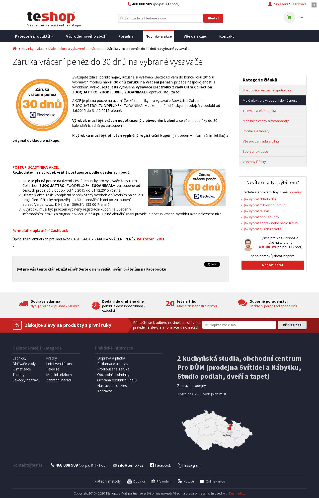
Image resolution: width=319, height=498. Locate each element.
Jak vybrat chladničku (260, 199)
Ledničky (19, 358)
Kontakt (226, 36)
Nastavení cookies (112, 385)
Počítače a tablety (256, 131)
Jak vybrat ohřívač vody (261, 217)
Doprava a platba (111, 358)
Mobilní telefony (59, 374)
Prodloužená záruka (113, 369)
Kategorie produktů (34, 36)
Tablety (18, 374)
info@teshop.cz (128, 465)
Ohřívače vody (24, 363)
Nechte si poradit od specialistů (273, 306)
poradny (295, 192)
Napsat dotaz (273, 265)
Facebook (160, 465)
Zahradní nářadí (59, 380)
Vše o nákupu (195, 36)
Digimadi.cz (237, 493)
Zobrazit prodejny (191, 385)
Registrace (299, 4)
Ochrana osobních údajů (117, 380)
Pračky (51, 358)
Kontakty (104, 391)
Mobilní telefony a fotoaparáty (266, 121)
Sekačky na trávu (26, 380)
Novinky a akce (159, 36)
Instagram (189, 465)
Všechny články (254, 161)
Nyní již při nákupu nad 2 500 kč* (55, 306)
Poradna (126, 36)
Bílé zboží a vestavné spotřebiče (267, 90)
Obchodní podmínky (113, 374)
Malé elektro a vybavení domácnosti (75, 48)
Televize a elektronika (259, 110)
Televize (52, 369)
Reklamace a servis (112, 363)
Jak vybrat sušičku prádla (263, 229)
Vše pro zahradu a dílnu (261, 141)
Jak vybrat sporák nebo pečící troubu (271, 223)
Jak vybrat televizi (257, 211)
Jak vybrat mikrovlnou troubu (266, 205)
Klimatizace (21, 369)
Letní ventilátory (59, 363)
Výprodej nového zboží (86, 36)
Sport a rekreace (255, 151)
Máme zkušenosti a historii (197, 306)
